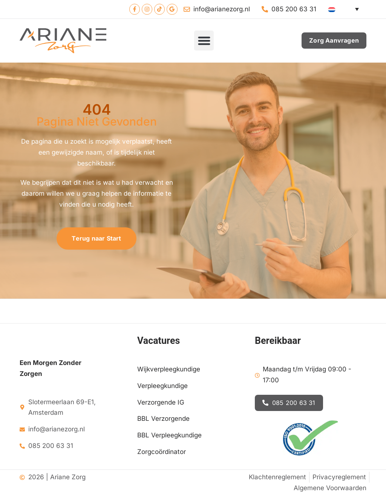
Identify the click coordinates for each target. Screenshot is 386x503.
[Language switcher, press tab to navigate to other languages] (345, 9)
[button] (204, 41)
